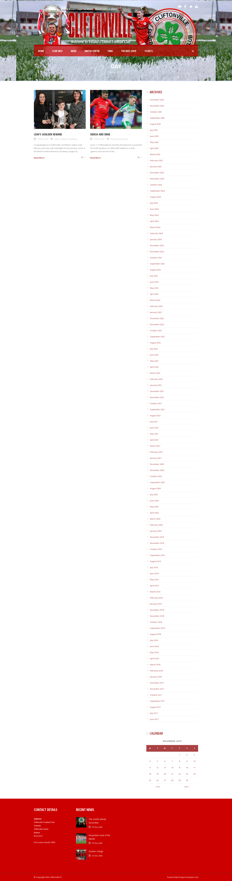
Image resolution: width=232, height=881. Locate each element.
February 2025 (156, 160)
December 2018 (157, 610)
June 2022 (154, 354)
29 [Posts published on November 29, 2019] (180, 780)
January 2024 (156, 239)
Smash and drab (100, 134)
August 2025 (155, 124)
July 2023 (154, 276)
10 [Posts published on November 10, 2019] (194, 761)
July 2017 (154, 713)
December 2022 (157, 318)
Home (41, 51)
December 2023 (157, 245)
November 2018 (157, 616)
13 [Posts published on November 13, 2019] (165, 767)
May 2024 (154, 215)
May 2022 (154, 361)
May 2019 (154, 579)
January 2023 (156, 312)
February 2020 (156, 525)
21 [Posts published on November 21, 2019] (172, 774)
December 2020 (157, 464)
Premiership (115, 139)
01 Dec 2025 (97, 827)
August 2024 (155, 197)
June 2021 (154, 427)
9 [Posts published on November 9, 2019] (186, 761)
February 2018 (156, 670)
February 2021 (156, 452)
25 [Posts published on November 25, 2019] (150, 780)
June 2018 (154, 646)
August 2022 (155, 342)
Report (125, 139)
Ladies (57, 139)
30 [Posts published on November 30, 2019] (187, 780)
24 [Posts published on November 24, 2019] (194, 774)
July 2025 (154, 130)
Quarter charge (96, 851)
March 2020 (155, 518)
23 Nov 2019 (42, 139)
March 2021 (155, 446)
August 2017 (155, 707)
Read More (39, 157)
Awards (64, 139)
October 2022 (156, 330)
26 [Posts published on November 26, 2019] (157, 780)
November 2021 (157, 397)
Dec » (187, 786)
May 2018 (154, 652)
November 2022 (157, 324)
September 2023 (157, 263)
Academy (73, 139)
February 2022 (156, 379)
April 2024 (154, 221)
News (73, 51)
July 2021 (154, 421)
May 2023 (154, 288)
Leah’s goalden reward (48, 134)
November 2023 (157, 251)
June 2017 (154, 719)
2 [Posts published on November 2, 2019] (186, 754)
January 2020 (156, 531)
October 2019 (156, 549)
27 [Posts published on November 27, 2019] (165, 780)
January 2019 (156, 603)
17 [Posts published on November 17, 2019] (194, 767)
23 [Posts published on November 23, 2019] (187, 774)
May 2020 (154, 506)
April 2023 (154, 294)
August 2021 (155, 415)
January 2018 (156, 676)
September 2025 (157, 118)
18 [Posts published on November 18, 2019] (150, 774)
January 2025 (156, 166)
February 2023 (156, 306)
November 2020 (157, 470)
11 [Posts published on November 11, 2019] (150, 767)
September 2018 (157, 628)
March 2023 (155, 300)
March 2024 (155, 227)
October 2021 (156, 403)
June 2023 (154, 282)
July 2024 (154, 203)
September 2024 (157, 190)
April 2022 (154, 367)
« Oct (157, 786)
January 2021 (156, 458)
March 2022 (155, 373)
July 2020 (154, 494)
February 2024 (156, 233)
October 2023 (156, 257)
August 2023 (155, 269)
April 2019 (154, 585)
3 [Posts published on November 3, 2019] (194, 754)
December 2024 (157, 172)
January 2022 (156, 385)
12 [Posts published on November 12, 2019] (157, 767)
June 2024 (154, 209)
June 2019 (154, 573)
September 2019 (157, 555)
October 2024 (156, 184)
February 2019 (156, 597)
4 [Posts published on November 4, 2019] (149, 761)
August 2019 (155, 561)
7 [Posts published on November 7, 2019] (172, 761)
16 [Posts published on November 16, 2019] (187, 767)
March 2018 (155, 664)
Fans (110, 51)
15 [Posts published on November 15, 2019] (180, 767)
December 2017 (157, 682)
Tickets (149, 51)
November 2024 (157, 178)
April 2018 (154, 658)
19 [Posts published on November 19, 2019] (157, 774)
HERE (53, 842)
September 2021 (157, 409)
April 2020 (154, 512)
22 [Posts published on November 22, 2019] (180, 774)
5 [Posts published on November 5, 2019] (157, 761)
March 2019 (155, 591)
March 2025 (155, 154)
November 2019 (157, 543)
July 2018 (154, 640)
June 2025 (154, 136)
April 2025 (154, 148)
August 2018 (155, 634)
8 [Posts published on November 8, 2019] (179, 761)
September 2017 (157, 701)
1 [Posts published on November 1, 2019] (179, 754)
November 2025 (157, 105)
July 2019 (154, 567)
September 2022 (157, 336)
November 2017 (157, 689)
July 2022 (154, 348)
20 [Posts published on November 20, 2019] (165, 774)
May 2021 (154, 433)
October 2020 (156, 476)
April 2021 (154, 440)
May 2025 (154, 142)
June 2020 (154, 500)
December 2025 (157, 99)
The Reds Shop (128, 51)
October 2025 (156, 112)
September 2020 (157, 482)
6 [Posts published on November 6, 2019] (164, 761)
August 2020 (155, 488)
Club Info (57, 51)
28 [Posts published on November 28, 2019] (172, 780)
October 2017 (156, 695)
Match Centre (92, 51)
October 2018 (156, 622)
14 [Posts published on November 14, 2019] (172, 767)
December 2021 (157, 391)
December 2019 (157, 537)
